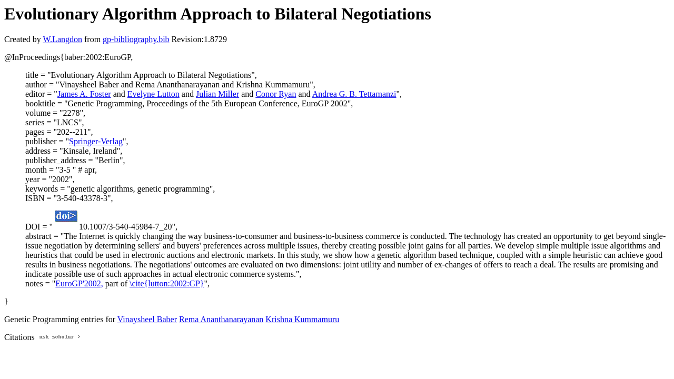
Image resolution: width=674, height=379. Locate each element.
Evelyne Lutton (153, 93)
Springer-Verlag (96, 141)
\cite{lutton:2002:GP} (167, 283)
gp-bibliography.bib (136, 39)
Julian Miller (217, 93)
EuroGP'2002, (79, 283)
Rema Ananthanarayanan (221, 319)
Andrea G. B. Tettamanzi (354, 93)
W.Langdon (62, 39)
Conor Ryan (275, 93)
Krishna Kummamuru (302, 319)
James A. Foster (84, 93)
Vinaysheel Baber (147, 319)
